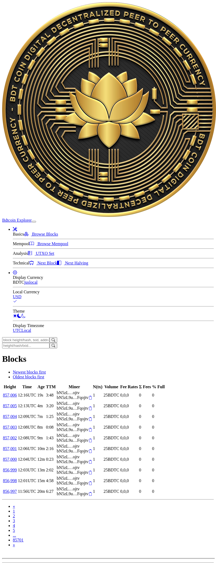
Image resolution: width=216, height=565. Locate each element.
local (33, 282)
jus (26, 282)
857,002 (10, 438)
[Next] (14, 545)
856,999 (10, 470)
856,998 (10, 480)
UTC (17, 330)
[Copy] (90, 398)
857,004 (10, 416)
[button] (15, 229)
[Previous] (14, 506)
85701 (18, 540)
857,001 (10, 448)
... (14, 535)
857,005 (10, 405)
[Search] (53, 340)
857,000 (10, 459)
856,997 (10, 491)
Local (26, 330)
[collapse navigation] (34, 221)
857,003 (10, 427)
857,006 (10, 395)
